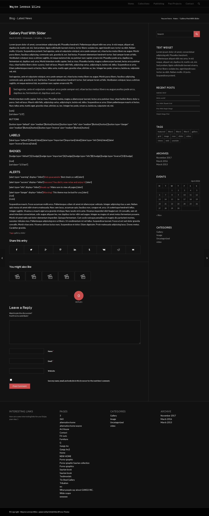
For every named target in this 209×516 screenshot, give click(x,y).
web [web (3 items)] (167, 141)
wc (61, 486)
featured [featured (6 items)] (161, 132)
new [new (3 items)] (173, 136)
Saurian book (66, 469)
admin (49, 38)
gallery (17, 233)
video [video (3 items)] (188, 136)
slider (22, 233)
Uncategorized (163, 238)
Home (175, 18)
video (159, 242)
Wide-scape (65, 493)
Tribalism (64, 483)
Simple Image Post (162, 114)
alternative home (67, 422)
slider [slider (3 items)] (180, 136)
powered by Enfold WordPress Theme (54, 512)
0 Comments (27, 38)
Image (159, 235)
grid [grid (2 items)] (159, 136)
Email (50, 361)
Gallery (39, 38)
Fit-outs (63, 436)
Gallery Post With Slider (27, 33)
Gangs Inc (64, 446)
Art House (64, 429)
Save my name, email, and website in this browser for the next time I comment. (79, 381)
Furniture (64, 439)
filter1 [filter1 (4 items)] (170, 132)
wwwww (64, 496)
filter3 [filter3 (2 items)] (186, 132)
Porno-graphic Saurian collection (74, 463)
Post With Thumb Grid (164, 103)
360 (61, 419)
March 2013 (162, 164)
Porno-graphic (66, 459)
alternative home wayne (71, 426)
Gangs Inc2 (65, 449)
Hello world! (160, 98)
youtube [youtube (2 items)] (175, 141)
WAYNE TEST (161, 93)
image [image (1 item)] (166, 136)
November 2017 (164, 157)
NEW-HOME (65, 456)
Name (51, 351)
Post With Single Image (164, 108)
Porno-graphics (67, 466)
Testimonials (65, 476)
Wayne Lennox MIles (28, 512)
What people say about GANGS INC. (76, 490)
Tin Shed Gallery (67, 480)
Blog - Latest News (20, 18)
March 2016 (162, 161)
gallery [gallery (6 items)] (195, 132)
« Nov (159, 215)
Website (51, 371)
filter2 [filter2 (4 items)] (178, 132)
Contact (63, 432)
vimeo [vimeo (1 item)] (160, 141)
